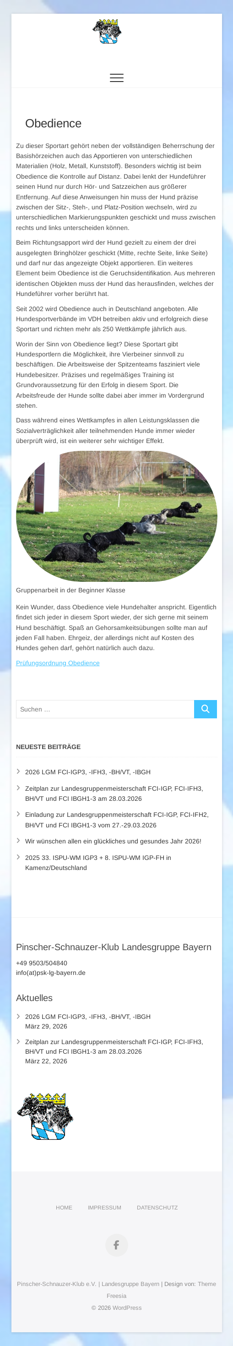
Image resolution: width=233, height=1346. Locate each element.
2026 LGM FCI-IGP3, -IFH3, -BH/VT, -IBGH (88, 772)
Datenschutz (157, 1207)
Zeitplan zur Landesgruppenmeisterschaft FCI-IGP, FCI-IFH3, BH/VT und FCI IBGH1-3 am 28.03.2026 (114, 1046)
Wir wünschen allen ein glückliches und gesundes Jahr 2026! (113, 841)
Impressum (104, 1207)
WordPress (127, 1307)
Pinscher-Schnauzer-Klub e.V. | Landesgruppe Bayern (88, 1283)
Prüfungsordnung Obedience (58, 663)
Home (64, 1207)
